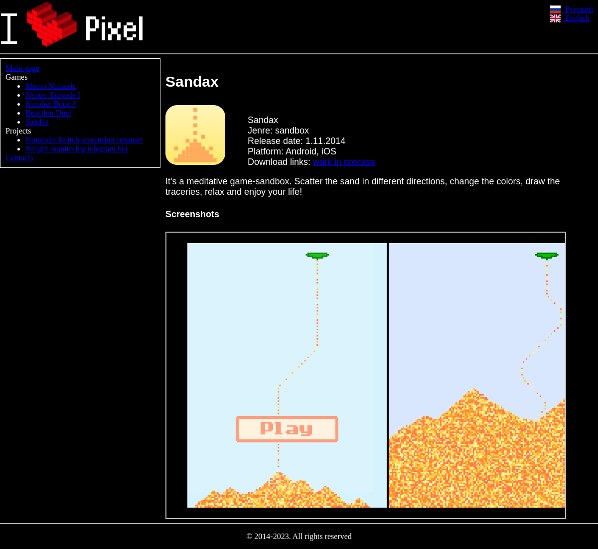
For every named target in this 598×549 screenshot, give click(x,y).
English (570, 18)
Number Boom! (50, 104)
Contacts (19, 157)
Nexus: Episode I (52, 95)
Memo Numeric (50, 86)
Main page (22, 68)
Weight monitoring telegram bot (76, 148)
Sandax (37, 122)
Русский (571, 9)
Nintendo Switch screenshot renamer (84, 140)
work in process (344, 162)
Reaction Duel (48, 113)
